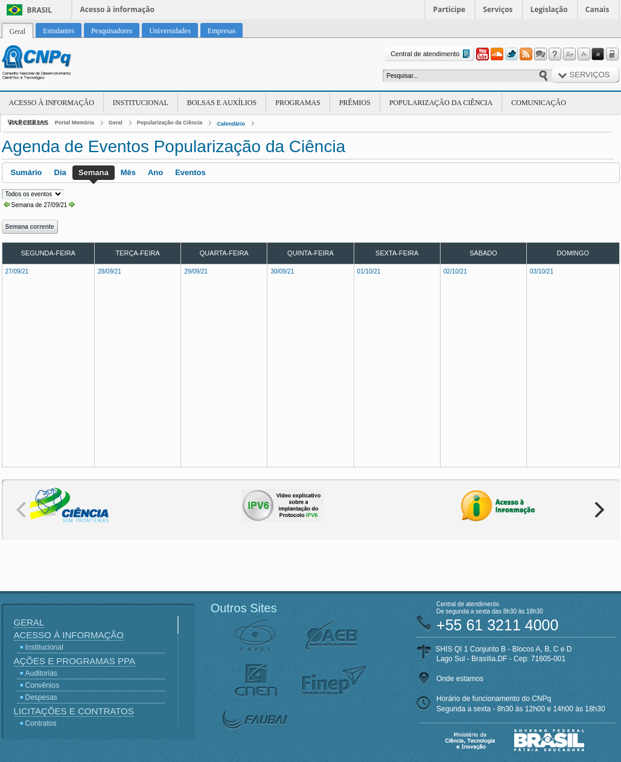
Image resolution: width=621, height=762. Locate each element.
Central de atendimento (431, 54)
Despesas (41, 697)
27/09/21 (17, 271)
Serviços (497, 9)
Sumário (26, 172)
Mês (128, 172)
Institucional (140, 102)
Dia (60, 172)
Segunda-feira (48, 253)
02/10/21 (455, 271)
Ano (155, 172)
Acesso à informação (117, 9)
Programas (297, 102)
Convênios (42, 685)
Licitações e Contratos (74, 711)
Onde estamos (459, 678)
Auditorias (41, 673)
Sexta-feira (396, 253)
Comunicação (538, 102)
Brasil (40, 10)
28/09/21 (109, 271)
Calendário (231, 124)
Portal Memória (74, 123)
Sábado (483, 253)
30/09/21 (282, 271)
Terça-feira (137, 253)
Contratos (41, 723)
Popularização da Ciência (440, 102)
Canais (597, 9)
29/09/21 (196, 271)
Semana (93, 172)
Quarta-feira (224, 253)
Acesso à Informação (51, 102)
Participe (449, 9)
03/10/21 (541, 271)
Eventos (190, 172)
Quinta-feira (310, 253)
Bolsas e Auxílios (221, 102)
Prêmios (355, 102)
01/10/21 (369, 271)
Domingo (572, 253)
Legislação (549, 9)
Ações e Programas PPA (74, 661)
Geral (116, 123)
